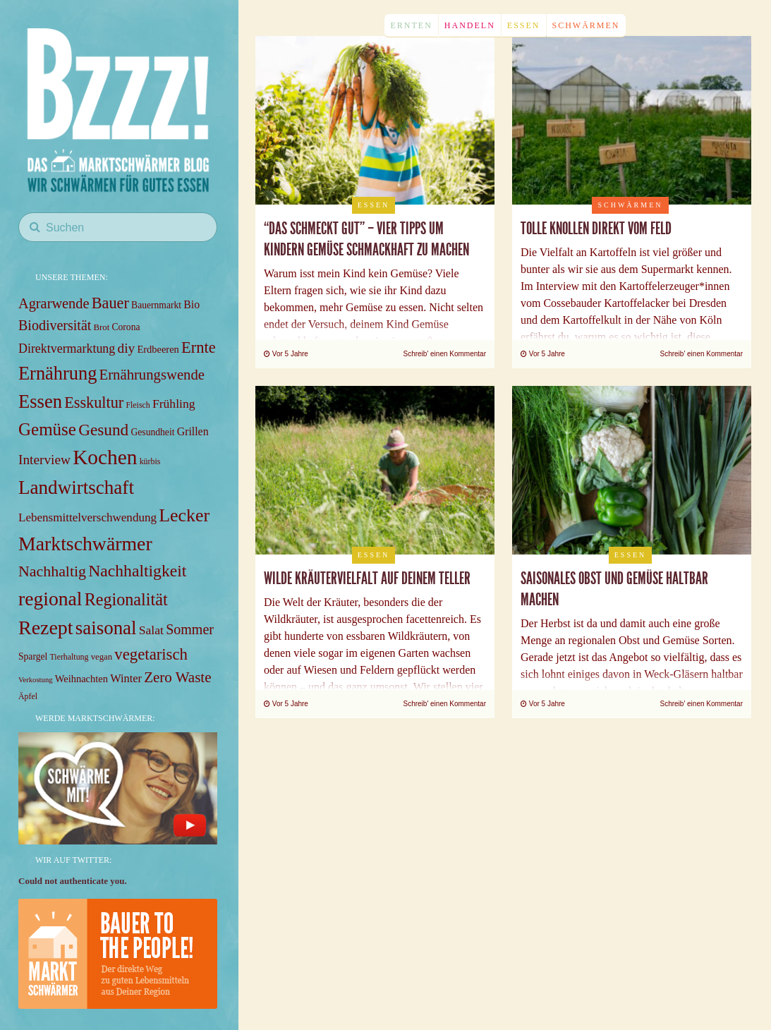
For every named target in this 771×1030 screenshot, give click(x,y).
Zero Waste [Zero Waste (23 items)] (177, 677)
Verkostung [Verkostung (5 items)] (35, 680)
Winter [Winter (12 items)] (126, 678)
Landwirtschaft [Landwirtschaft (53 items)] (76, 487)
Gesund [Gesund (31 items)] (103, 429)
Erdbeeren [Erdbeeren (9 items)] (157, 349)
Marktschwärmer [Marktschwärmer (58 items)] (85, 544)
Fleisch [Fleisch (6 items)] (138, 405)
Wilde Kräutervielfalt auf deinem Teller (367, 578)
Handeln (469, 25)
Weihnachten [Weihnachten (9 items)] (81, 678)
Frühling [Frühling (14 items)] (173, 403)
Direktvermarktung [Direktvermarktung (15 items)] (66, 348)
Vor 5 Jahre (286, 354)
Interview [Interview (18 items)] (44, 459)
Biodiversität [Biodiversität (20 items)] (54, 325)
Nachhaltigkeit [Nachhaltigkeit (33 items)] (137, 571)
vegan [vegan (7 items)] (101, 657)
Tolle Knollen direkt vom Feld (596, 228)
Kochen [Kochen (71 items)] (105, 457)
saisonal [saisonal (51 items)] (106, 627)
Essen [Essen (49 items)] (40, 401)
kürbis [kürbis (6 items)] (150, 461)
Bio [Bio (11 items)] (191, 304)
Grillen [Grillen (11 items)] (193, 431)
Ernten (411, 25)
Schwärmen (586, 25)
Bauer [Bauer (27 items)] (110, 303)
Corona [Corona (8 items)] (125, 327)
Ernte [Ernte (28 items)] (198, 347)
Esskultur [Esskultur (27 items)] (93, 402)
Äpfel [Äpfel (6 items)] (27, 696)
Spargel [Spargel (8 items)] (32, 656)
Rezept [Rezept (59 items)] (45, 627)
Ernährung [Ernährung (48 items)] (57, 373)
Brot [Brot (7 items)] (102, 327)
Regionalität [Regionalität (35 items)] (126, 599)
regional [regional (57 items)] (50, 599)
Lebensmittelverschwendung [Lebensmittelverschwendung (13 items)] (87, 517)
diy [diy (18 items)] (126, 348)
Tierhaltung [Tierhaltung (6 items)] (69, 657)
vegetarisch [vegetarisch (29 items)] (151, 654)
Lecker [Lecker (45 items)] (184, 515)
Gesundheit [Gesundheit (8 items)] (153, 432)
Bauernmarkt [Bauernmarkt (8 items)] (156, 305)
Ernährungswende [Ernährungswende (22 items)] (152, 374)
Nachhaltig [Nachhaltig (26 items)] (52, 571)
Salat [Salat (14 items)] (151, 630)
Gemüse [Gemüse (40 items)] (47, 429)
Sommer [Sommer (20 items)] (190, 629)
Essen (523, 25)
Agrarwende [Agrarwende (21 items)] (53, 303)
